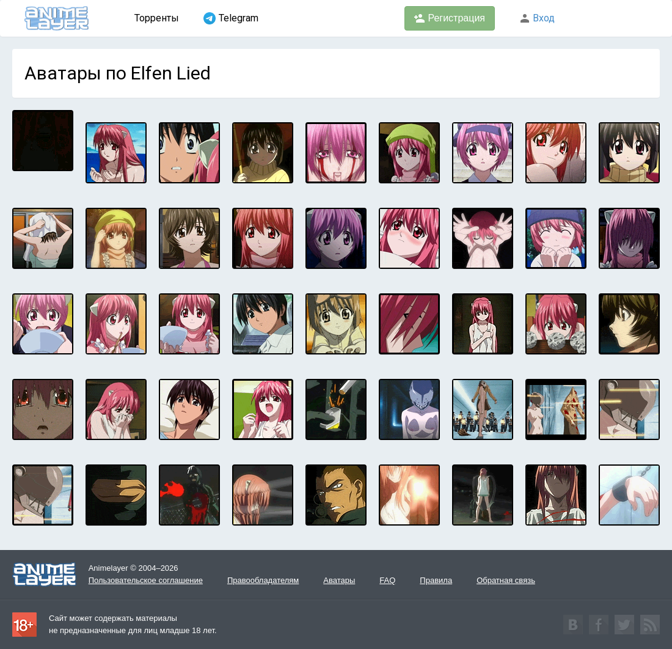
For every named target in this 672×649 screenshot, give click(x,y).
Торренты (156, 18)
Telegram (230, 18)
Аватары (339, 580)
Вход (537, 18)
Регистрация (449, 18)
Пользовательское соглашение (146, 580)
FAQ (387, 580)
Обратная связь (506, 580)
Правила (436, 580)
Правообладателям (263, 580)
